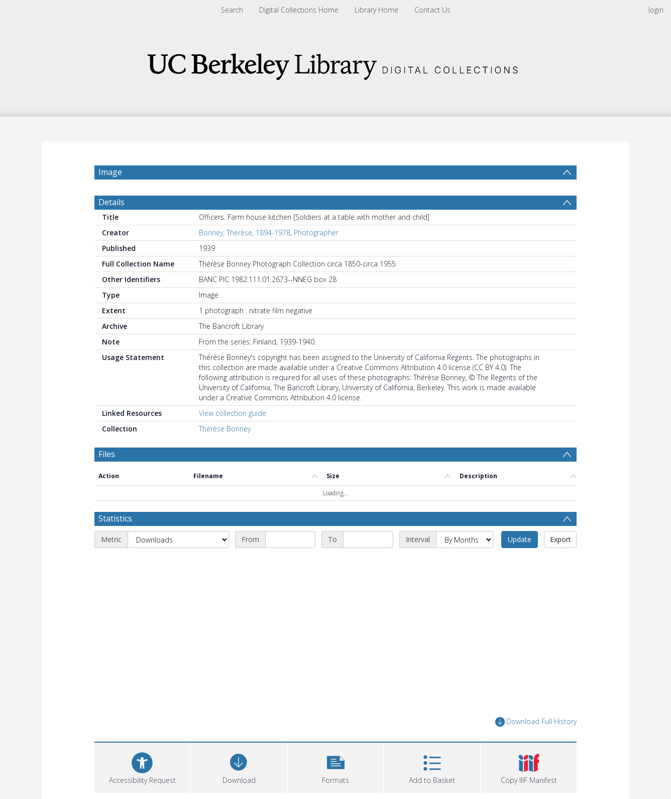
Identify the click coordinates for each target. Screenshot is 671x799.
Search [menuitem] (232, 10)
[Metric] (178, 539)
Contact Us (432, 10)
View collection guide (232, 413)
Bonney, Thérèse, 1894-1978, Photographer (269, 232)
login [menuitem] (655, 10)
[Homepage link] (335, 63)
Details (111, 202)
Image (110, 171)
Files (106, 454)
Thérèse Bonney (225, 428)
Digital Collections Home (299, 10)
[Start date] (290, 539)
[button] (335, 766)
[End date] (368, 539)
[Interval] (464, 539)
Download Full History (536, 722)
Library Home (376, 10)
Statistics (115, 518)
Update (519, 539)
